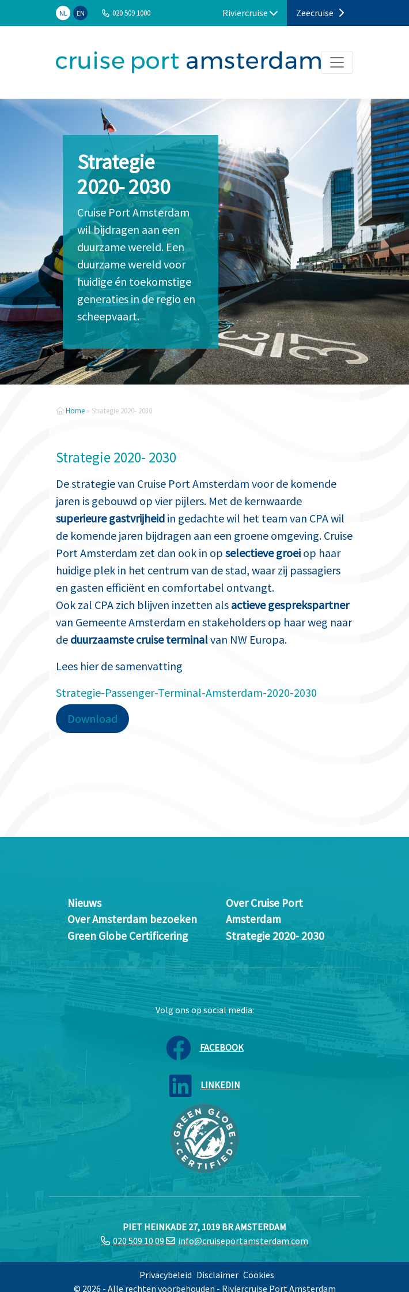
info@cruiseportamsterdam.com (243, 1240)
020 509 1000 (131, 12)
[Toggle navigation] (337, 62)
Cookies (258, 1274)
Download (92, 718)
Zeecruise (320, 12)
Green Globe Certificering (127, 936)
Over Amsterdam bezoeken (132, 919)
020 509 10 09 (138, 1240)
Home (75, 410)
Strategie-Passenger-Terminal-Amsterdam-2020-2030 (186, 692)
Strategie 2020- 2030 (275, 936)
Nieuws (84, 903)
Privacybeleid (165, 1274)
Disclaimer (217, 1274)
